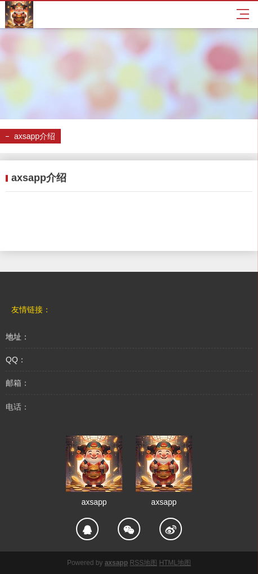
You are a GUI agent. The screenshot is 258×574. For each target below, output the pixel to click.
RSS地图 (143, 563)
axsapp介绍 (34, 136)
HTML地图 (175, 563)
